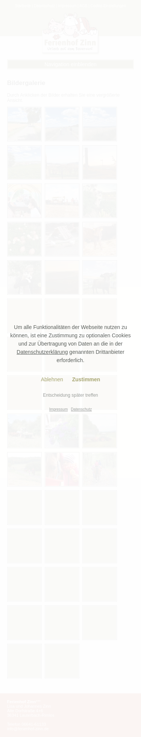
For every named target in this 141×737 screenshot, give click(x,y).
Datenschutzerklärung (42, 352)
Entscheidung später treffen (70, 395)
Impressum (58, 409)
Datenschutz (81, 409)
